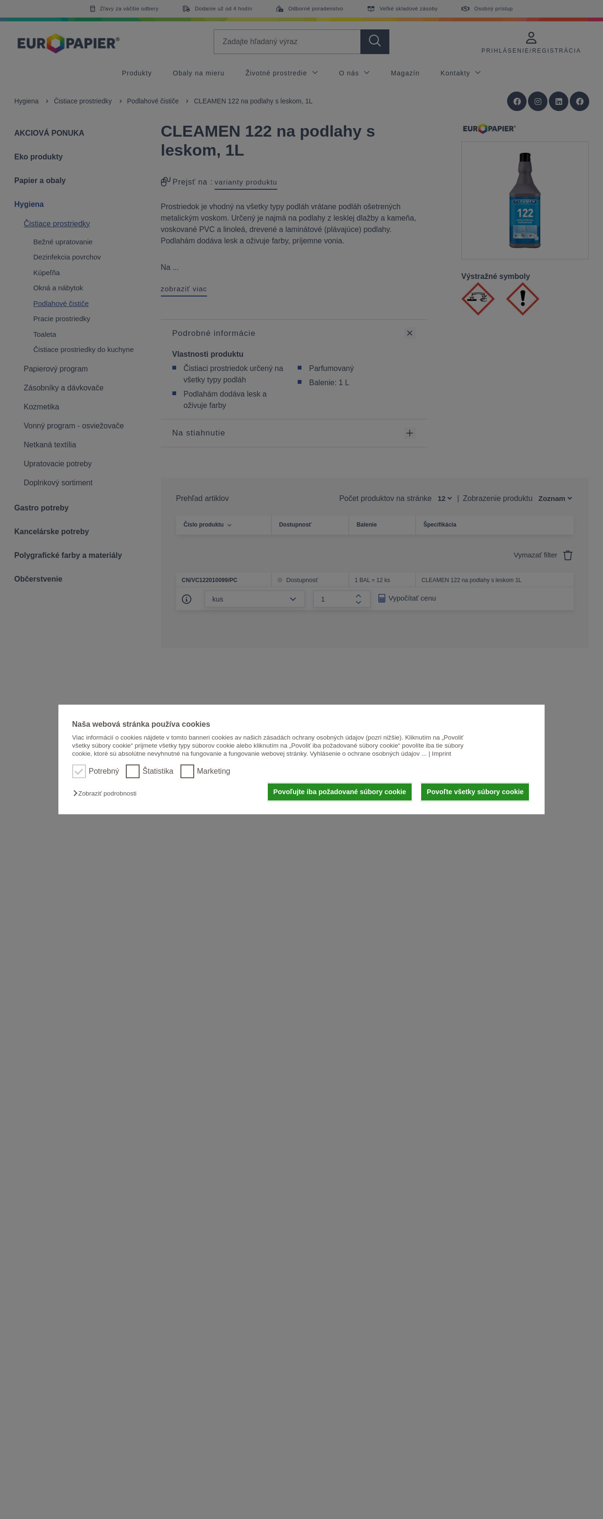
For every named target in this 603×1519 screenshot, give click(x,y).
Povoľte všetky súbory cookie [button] (475, 792)
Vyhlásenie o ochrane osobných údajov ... (368, 754)
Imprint (442, 754)
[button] (107, 793)
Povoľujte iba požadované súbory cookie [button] (339, 792)
